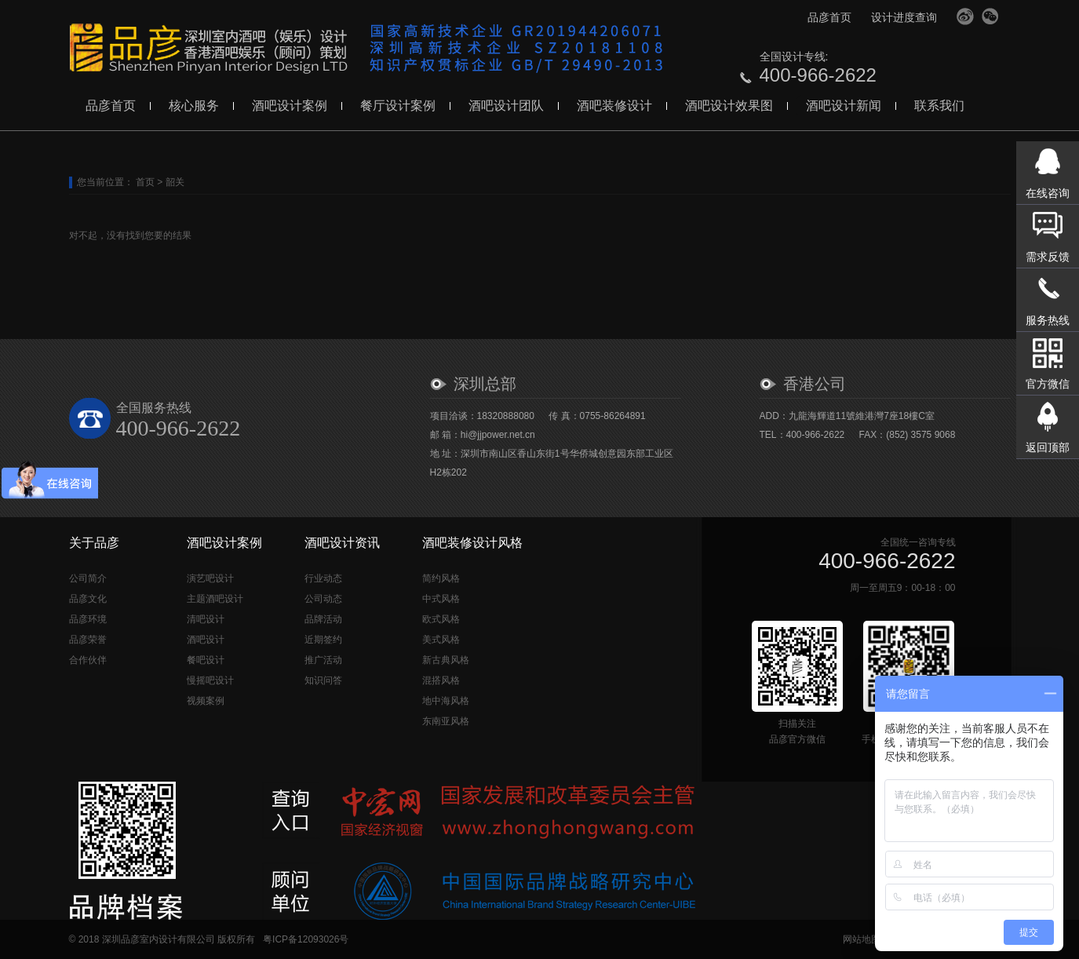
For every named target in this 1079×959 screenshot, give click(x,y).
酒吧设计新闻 (843, 105)
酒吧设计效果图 (729, 105)
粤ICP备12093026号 (305, 939)
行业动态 (323, 578)
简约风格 (441, 578)
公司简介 (88, 578)
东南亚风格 (445, 721)
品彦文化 (88, 598)
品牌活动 (323, 619)
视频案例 (205, 700)
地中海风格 (445, 700)
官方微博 (965, 16)
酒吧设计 (205, 639)
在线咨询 (1048, 193)
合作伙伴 (88, 660)
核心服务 (194, 105)
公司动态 (323, 598)
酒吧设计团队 (506, 105)
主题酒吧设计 (215, 598)
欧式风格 (441, 619)
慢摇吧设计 (210, 680)
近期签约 (323, 639)
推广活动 (323, 660)
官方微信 (990, 16)
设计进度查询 (904, 17)
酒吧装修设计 (614, 105)
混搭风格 (441, 680)
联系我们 (939, 105)
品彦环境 (88, 619)
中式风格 (441, 598)
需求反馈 (1048, 256)
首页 (145, 182)
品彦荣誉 (88, 639)
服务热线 (1048, 320)
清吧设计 (205, 619)
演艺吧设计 (210, 578)
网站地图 (861, 939)
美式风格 (441, 639)
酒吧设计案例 (289, 105)
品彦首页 (829, 17)
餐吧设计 (205, 660)
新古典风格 (445, 660)
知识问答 (323, 680)
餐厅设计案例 (398, 105)
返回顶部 (1048, 447)
